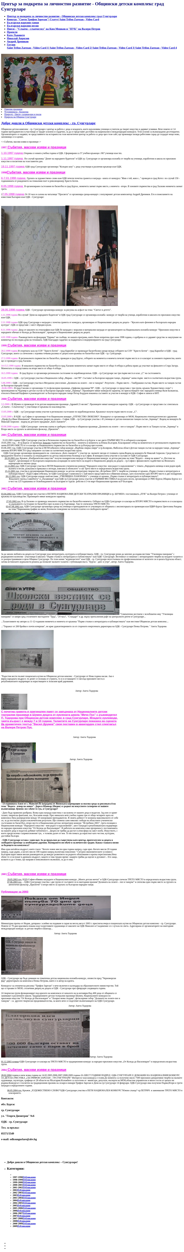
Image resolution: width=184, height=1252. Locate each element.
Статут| (54, 19)
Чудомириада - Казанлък (16, 112)
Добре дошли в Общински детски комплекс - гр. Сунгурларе (48, 123)
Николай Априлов (18, 38)
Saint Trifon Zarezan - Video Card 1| (28, 47)
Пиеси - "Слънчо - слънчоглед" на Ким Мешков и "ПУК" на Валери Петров (53, 28)
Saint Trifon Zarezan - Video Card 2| (71, 47)
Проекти (12, 32)
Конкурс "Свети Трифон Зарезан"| (28, 19)
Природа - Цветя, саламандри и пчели (22, 114)
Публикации (29, 1177)
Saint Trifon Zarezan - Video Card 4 (156, 47)
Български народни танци (23, 22)
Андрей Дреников (18, 41)
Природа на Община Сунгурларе (20, 117)
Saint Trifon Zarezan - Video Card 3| (113, 47)
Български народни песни (23, 25)
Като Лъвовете (16, 35)
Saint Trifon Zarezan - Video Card (79, 19)
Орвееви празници (13, 109)
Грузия (11, 44)
